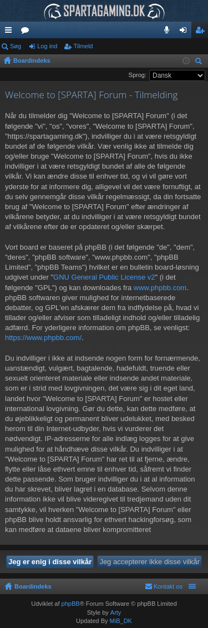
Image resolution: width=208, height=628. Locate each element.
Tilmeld (83, 46)
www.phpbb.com (160, 287)
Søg (15, 46)
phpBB (71, 603)
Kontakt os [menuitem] (168, 586)
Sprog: (137, 75)
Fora (27, 32)
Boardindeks (33, 586)
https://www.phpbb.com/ (43, 337)
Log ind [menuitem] (185, 32)
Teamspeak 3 (169, 32)
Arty (115, 612)
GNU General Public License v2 (104, 277)
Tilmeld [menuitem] (203, 32)
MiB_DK (120, 620)
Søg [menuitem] (200, 62)
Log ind (47, 46)
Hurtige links (10, 32)
